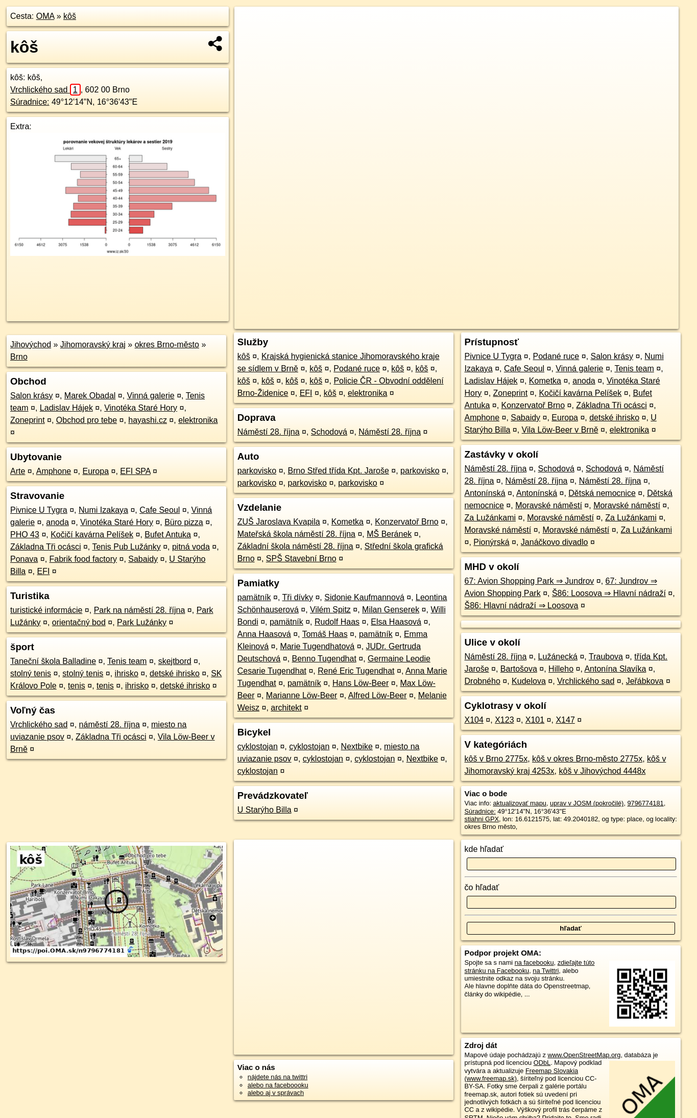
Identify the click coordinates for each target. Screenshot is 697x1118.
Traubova (606, 656)
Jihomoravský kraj (93, 344)
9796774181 (646, 803)
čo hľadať (482, 887)
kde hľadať (484, 849)
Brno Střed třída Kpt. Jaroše (338, 470)
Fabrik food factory (83, 559)
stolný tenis (30, 673)
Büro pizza (183, 522)
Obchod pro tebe (86, 420)
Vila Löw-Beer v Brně (560, 429)
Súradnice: (30, 102)
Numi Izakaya (103, 510)
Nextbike (357, 746)
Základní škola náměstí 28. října (295, 546)
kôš (69, 16)
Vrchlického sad (45, 90)
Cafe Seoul (159, 510)
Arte (17, 471)
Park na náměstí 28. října (139, 610)
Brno (19, 356)
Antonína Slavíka (615, 668)
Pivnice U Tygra (38, 510)
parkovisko (256, 470)
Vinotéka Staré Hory (140, 407)
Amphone (53, 471)
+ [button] (252, 24)
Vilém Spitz (330, 609)
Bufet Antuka (168, 534)
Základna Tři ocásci (45, 546)
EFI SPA (135, 471)
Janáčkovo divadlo (554, 542)
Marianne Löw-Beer (302, 695)
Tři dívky (297, 597)
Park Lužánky (141, 622)
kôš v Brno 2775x (496, 758)
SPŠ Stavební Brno (301, 558)
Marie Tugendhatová (317, 646)
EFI (43, 571)
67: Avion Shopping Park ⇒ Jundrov (529, 581)
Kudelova (529, 681)
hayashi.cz (147, 420)
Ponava (24, 559)
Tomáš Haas (325, 634)
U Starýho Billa (264, 809)
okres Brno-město (167, 344)
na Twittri (546, 970)
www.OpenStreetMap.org (583, 1055)
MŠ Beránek (389, 534)
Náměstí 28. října (268, 431)
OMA (45, 16)
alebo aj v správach (276, 1093)
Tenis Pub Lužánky (126, 546)
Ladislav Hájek (66, 407)
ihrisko (126, 673)
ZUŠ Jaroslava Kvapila (278, 521)
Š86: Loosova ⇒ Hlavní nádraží (609, 593)
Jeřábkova (645, 681)
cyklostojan (257, 746)
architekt (286, 707)
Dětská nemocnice (602, 493)
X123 (504, 720)
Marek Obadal (90, 395)
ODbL (542, 1062)
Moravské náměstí (548, 505)
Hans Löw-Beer (360, 683)
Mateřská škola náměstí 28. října (296, 534)
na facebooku (534, 962)
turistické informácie (46, 610)
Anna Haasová (264, 634)
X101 (534, 720)
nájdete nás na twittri (277, 1077)
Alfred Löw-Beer (377, 695)
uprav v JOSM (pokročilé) (586, 803)
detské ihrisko (175, 673)
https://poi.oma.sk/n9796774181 (632, 321)
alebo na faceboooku (278, 1085)
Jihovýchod (30, 344)
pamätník (254, 597)
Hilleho (560, 668)
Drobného (482, 681)
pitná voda (191, 546)
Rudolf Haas (337, 621)
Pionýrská (491, 542)
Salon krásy (31, 395)
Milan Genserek (390, 609)
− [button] (252, 39)
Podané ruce (356, 368)
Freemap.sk (555, 321)
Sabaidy (143, 559)
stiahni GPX (482, 819)
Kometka (347, 521)
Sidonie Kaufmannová (364, 597)
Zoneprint (27, 420)
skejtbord (174, 661)
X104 (474, 720)
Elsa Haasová (396, 621)
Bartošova (518, 668)
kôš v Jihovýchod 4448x (602, 771)
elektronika (198, 420)
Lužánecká (558, 656)
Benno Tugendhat (324, 658)
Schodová (329, 431)
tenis (76, 685)
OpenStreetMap (502, 321)
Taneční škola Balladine (53, 661)
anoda (57, 522)
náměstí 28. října (109, 724)
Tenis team (127, 661)
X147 (565, 720)
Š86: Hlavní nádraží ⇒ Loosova (522, 605)
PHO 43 (24, 534)
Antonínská (485, 493)
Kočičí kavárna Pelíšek (92, 534)
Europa (95, 471)
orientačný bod (79, 622)
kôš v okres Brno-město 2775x (587, 758)
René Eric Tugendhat (356, 671)
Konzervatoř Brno (407, 521)
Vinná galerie (151, 395)
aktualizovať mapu (519, 803)
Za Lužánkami (490, 517)
